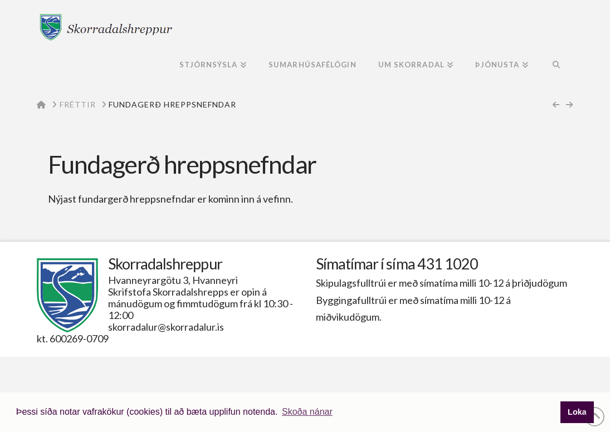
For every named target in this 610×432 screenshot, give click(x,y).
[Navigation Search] (556, 66)
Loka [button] (577, 412)
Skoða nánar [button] (307, 411)
